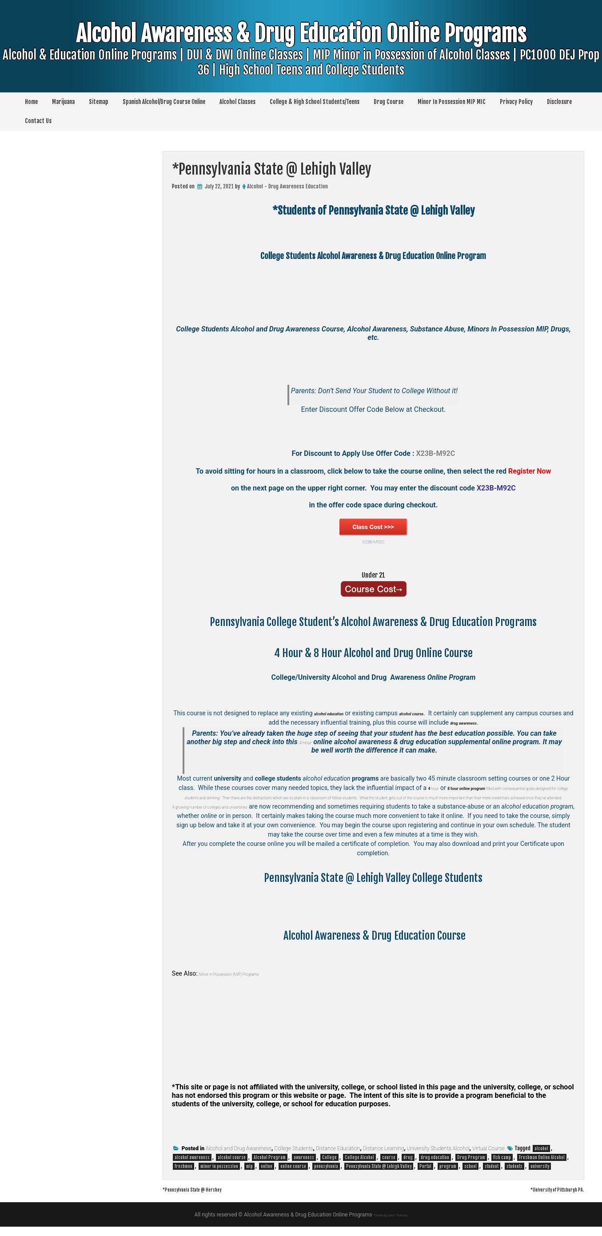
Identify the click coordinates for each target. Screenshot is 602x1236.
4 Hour (313, 742)
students (514, 1175)
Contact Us (38, 120)
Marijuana (63, 101)
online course (293, 1175)
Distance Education (338, 1158)
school (470, 1175)
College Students (293, 1158)
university (539, 1175)
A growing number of (204, 815)
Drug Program (471, 1166)
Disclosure (559, 101)
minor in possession (219, 1175)
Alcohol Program (270, 1166)
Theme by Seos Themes (390, 1224)
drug (408, 1166)
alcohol (541, 1157)
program (447, 1175)
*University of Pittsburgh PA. (542, 1198)
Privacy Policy (516, 101)
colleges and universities (265, 815)
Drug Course (388, 101)
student (491, 1175)
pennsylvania (326, 1175)
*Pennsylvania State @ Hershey (209, 1198)
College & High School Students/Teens (314, 101)
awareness (304, 1166)
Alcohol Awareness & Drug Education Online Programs (301, 65)
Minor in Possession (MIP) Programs (248, 982)
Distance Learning (383, 1158)
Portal (425, 1175)
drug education (435, 1166)
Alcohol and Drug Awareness (238, 1158)
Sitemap (98, 101)
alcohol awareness (192, 1166)
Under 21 (373, 573)
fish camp (502, 1166)
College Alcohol (359, 1166)
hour (430, 787)
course (388, 1166)
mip (249, 1175)
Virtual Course (488, 1158)
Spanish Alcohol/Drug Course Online (164, 101)
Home (31, 101)
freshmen (183, 1175)
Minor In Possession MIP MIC (452, 101)
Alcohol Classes (237, 101)
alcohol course (232, 1166)
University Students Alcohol (438, 1158)
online (266, 1175)
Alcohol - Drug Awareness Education (287, 186)
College (329, 1166)
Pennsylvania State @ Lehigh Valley (378, 1175)
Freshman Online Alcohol (542, 1166)
